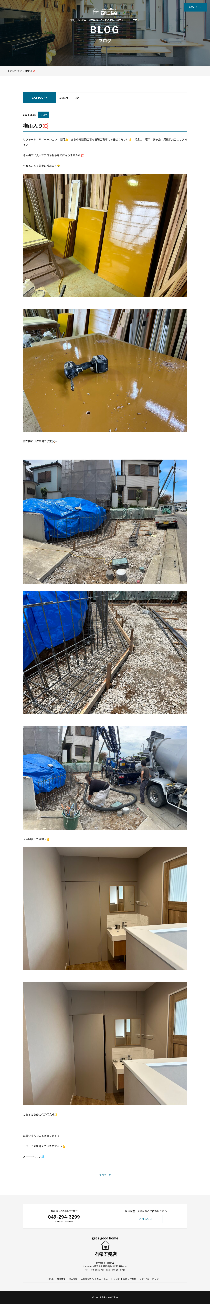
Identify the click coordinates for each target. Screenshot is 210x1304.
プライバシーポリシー (150, 1278)
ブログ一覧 (105, 1175)
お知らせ (63, 97)
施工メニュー (123, 20)
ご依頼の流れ (107, 20)
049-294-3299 (64, 1217)
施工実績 (93, 20)
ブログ (136, 20)
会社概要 (81, 20)
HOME (71, 20)
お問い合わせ (195, 7)
